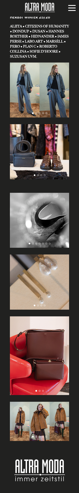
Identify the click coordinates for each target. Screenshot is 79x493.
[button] (33, 113)
